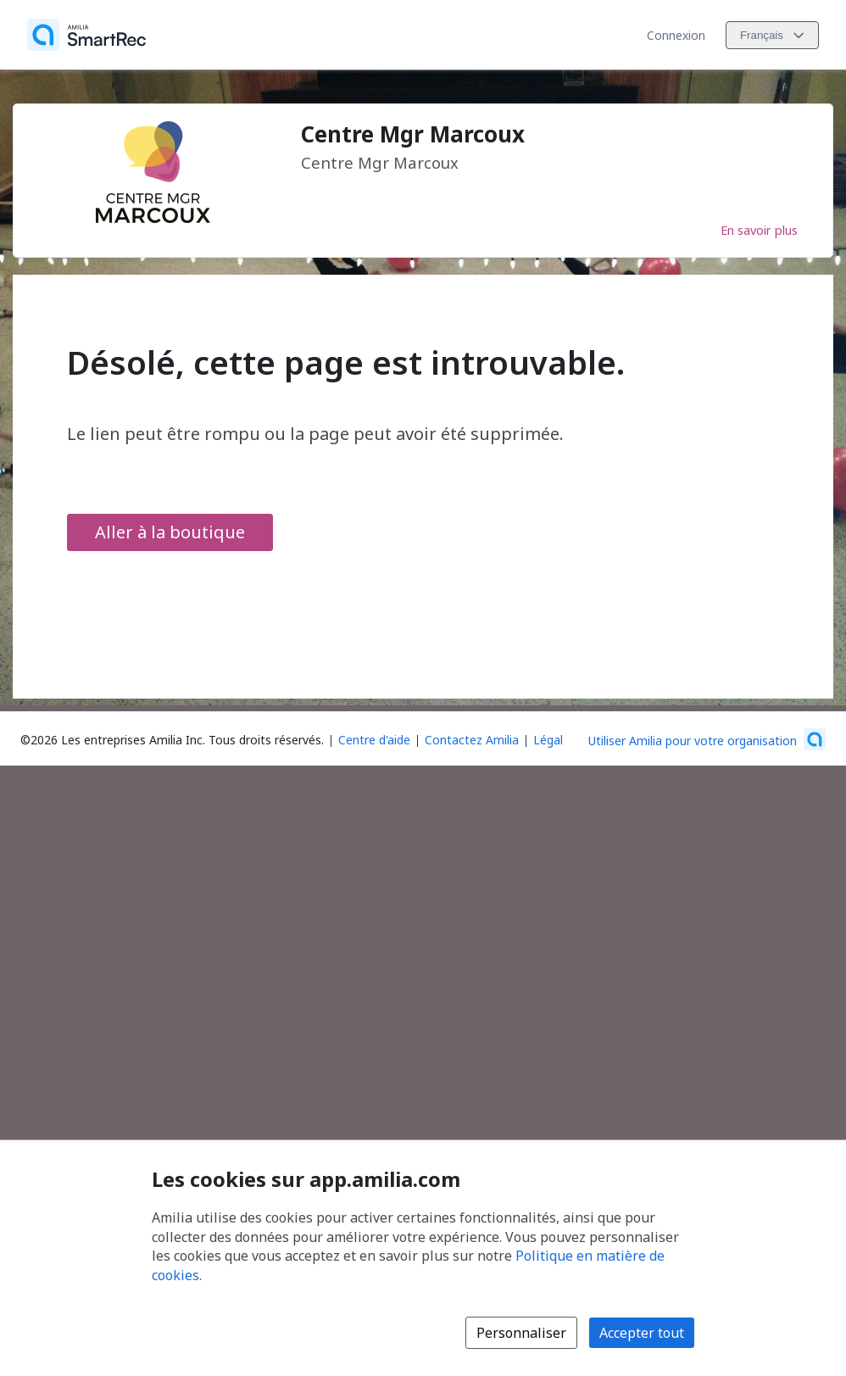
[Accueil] (86, 35)
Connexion (676, 35)
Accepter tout (641, 1332)
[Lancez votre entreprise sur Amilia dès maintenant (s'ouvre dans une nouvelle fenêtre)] (707, 739)
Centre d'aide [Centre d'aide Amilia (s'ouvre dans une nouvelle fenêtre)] (374, 740)
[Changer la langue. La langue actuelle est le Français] (772, 35)
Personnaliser (521, 1332)
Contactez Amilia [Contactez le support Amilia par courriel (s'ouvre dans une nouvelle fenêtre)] (472, 740)
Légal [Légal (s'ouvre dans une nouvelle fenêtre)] (548, 740)
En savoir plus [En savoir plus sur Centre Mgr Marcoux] (759, 229)
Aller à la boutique (170, 532)
